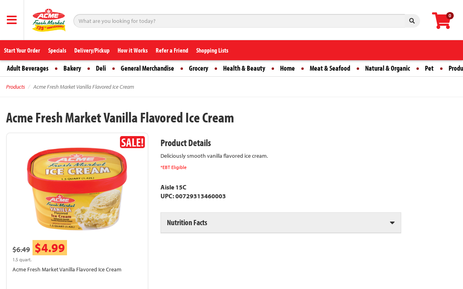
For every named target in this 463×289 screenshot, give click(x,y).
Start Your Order (22, 50)
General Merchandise (147, 68)
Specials (57, 50)
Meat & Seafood (330, 68)
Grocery (198, 68)
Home (287, 68)
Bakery (72, 68)
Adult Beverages (28, 68)
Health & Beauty (244, 68)
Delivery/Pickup (92, 50)
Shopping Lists (212, 50)
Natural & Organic (387, 68)
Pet (429, 68)
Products (15, 86)
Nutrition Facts (187, 222)
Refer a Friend (172, 50)
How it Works (133, 50)
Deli (101, 68)
